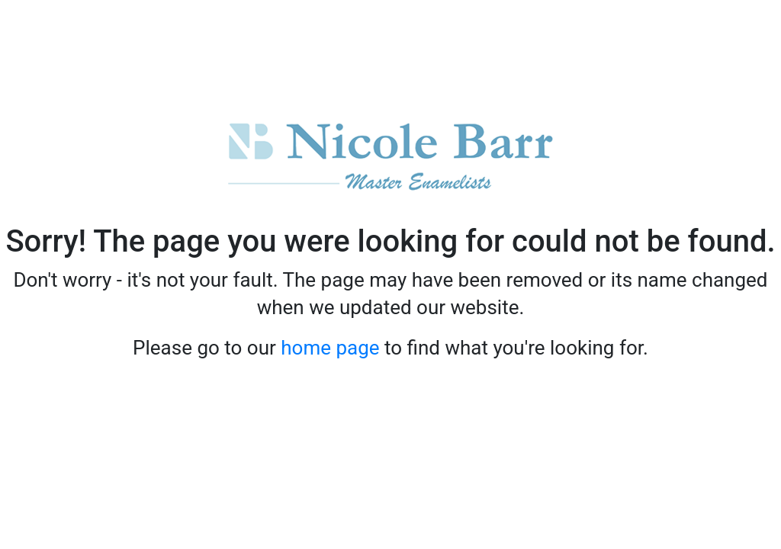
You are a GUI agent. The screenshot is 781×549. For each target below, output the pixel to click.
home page (330, 347)
